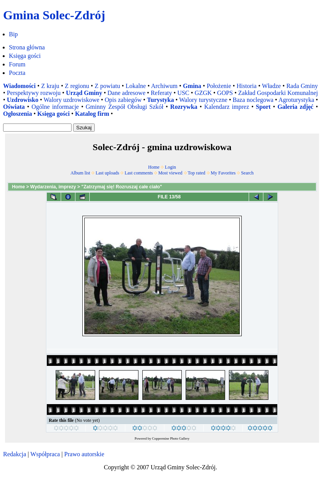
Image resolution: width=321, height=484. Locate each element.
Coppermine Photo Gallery (171, 438)
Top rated (196, 173)
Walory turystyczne (203, 99)
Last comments (139, 173)
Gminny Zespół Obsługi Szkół (125, 106)
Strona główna (27, 47)
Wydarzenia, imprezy (53, 187)
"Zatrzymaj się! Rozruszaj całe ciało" (121, 187)
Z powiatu (107, 86)
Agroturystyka (296, 99)
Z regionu (77, 86)
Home (153, 167)
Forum (17, 64)
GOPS (225, 93)
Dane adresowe (126, 93)
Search (247, 173)
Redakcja (14, 454)
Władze (271, 86)
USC (183, 93)
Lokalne (136, 86)
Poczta (17, 72)
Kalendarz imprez (226, 106)
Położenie (219, 86)
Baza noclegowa (253, 99)
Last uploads (107, 173)
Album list (80, 173)
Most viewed (170, 173)
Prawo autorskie (84, 454)
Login (170, 167)
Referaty (161, 93)
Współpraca (45, 454)
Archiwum (164, 86)
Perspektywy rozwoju (34, 93)
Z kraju (50, 86)
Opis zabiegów (123, 99)
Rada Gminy (302, 86)
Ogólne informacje (55, 106)
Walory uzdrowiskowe (71, 99)
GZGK (203, 93)
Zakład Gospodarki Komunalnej (278, 93)
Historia (247, 86)
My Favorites (223, 173)
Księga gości (25, 55)
